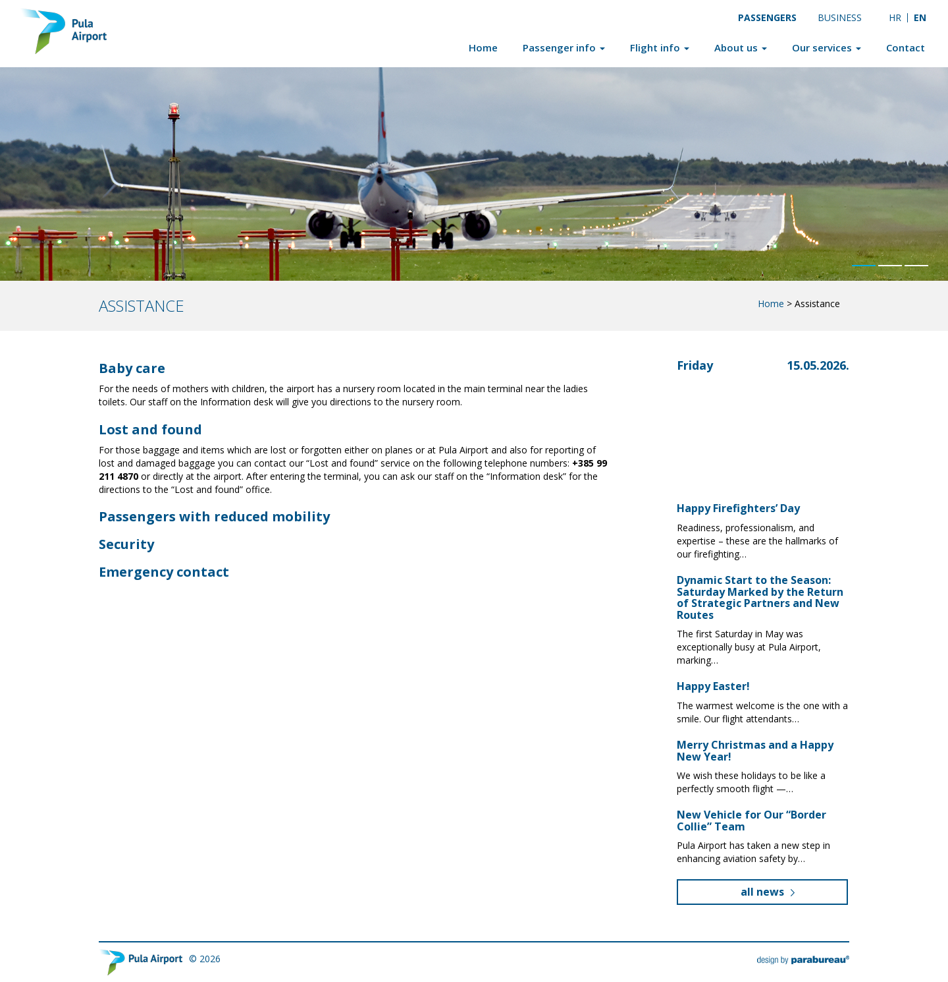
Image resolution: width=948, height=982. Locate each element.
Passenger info (564, 47)
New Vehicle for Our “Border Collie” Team (751, 820)
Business (840, 17)
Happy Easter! (713, 686)
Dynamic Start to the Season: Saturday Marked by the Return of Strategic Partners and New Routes (760, 597)
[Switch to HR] (895, 17)
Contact (905, 47)
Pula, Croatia (747, 420)
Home (483, 47)
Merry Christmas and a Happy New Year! (755, 750)
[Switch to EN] (920, 17)
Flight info (659, 47)
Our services (826, 47)
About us (740, 47)
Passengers (767, 17)
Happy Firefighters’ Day (738, 508)
